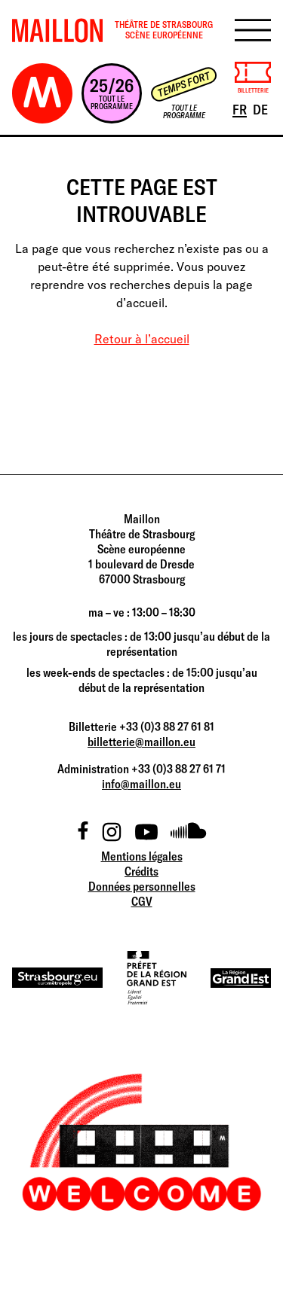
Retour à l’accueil (141, 338)
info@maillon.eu (141, 783)
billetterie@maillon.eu (141, 741)
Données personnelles (141, 886)
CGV (141, 901)
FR (241, 108)
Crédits (141, 871)
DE (261, 108)
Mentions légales (142, 856)
